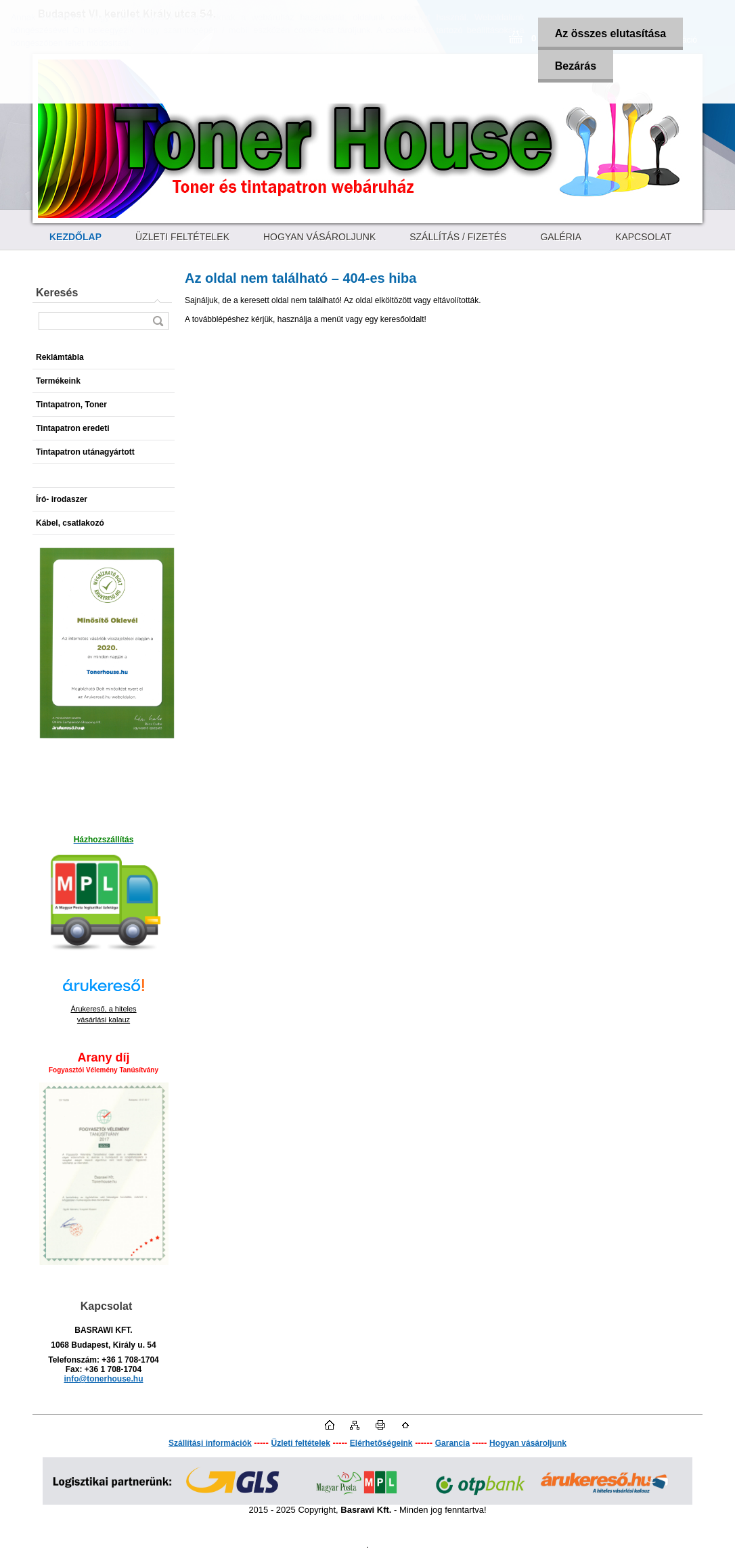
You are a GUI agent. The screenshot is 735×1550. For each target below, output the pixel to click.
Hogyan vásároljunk (527, 1443)
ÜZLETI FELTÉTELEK (182, 236)
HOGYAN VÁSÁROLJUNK (319, 236)
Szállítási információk (210, 1443)
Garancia (452, 1443)
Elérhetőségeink (381, 1443)
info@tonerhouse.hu (103, 1379)
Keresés (57, 292)
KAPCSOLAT (643, 236)
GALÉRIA (560, 236)
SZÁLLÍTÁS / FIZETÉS (457, 236)
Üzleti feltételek (300, 1443)
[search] (157, 321)
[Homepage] (75, 236)
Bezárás (575, 66)
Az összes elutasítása (611, 33)
